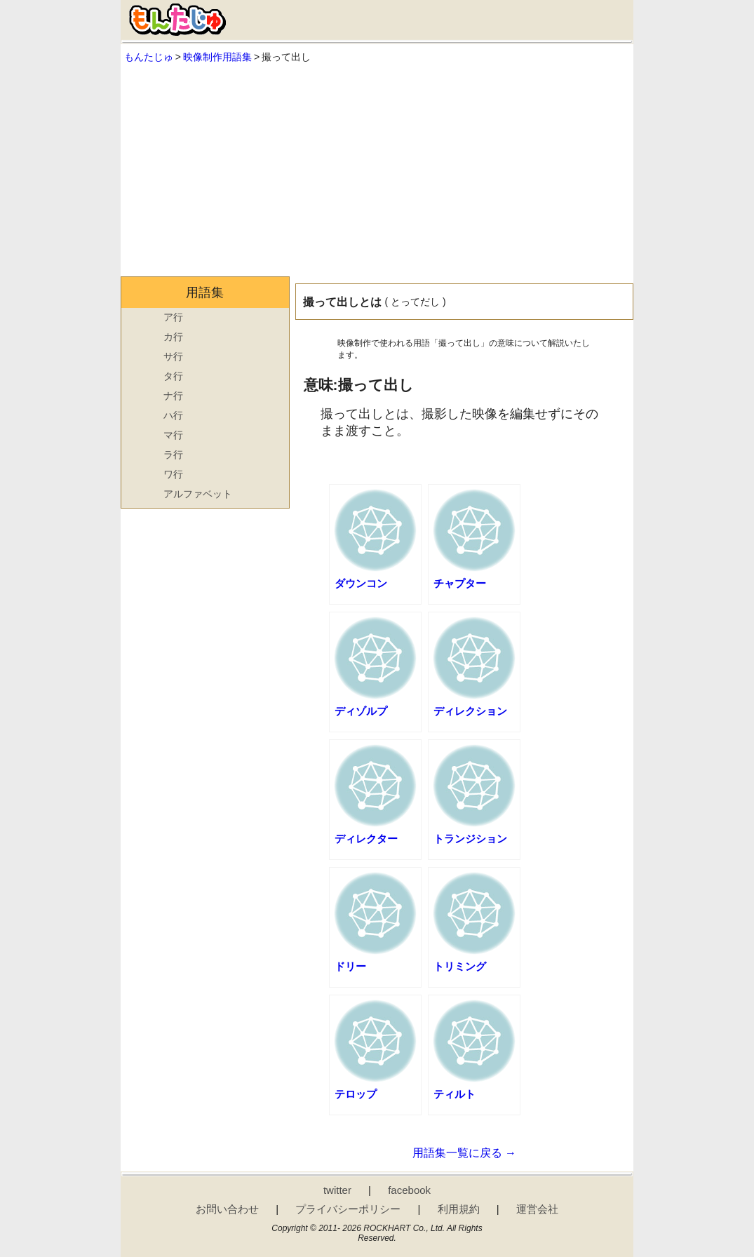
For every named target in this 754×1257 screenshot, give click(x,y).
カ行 (173, 336)
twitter (337, 1190)
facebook (409, 1190)
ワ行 (173, 474)
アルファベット (197, 493)
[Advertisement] (377, 171)
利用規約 (459, 1209)
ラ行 (173, 454)
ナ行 (173, 395)
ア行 (173, 317)
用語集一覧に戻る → (464, 1153)
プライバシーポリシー (347, 1209)
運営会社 (537, 1209)
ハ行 (173, 415)
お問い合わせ (227, 1209)
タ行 (173, 376)
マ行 (173, 435)
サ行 (173, 356)
